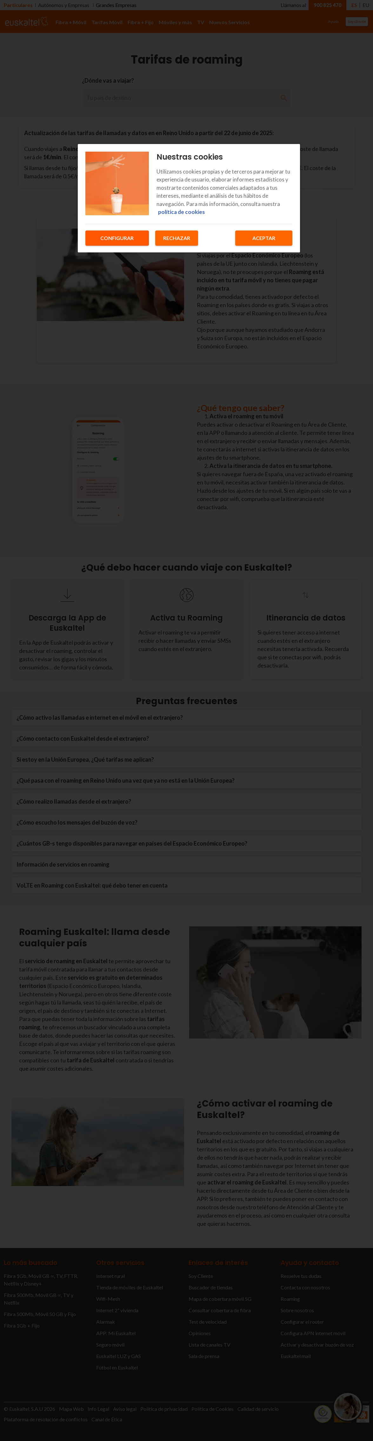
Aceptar (263, 238)
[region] (189, 198)
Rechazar (176, 238)
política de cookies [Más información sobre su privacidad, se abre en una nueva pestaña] (181, 212)
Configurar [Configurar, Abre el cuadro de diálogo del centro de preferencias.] (117, 238)
